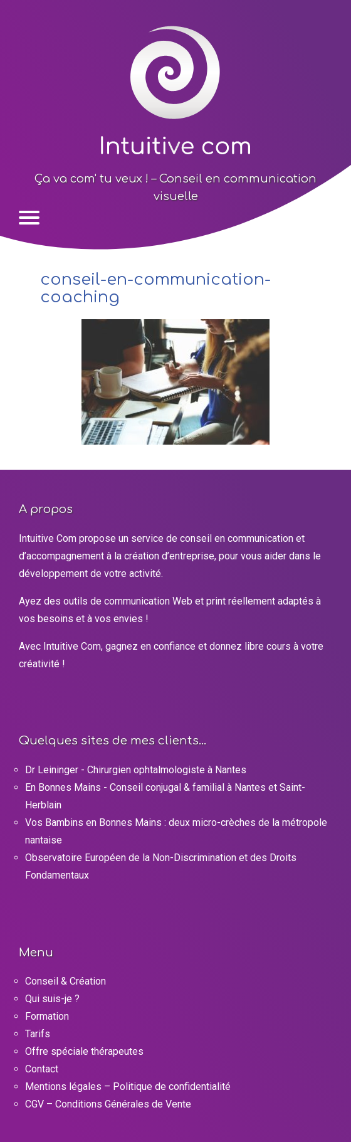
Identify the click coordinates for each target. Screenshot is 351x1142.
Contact (41, 1069)
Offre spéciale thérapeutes (84, 1051)
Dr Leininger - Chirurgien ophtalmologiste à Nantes (135, 770)
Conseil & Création (65, 981)
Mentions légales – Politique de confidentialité (128, 1086)
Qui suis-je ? (52, 999)
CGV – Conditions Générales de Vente (108, 1104)
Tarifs (37, 1034)
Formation (47, 1016)
